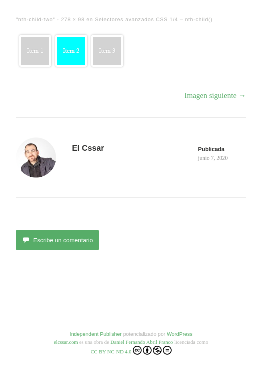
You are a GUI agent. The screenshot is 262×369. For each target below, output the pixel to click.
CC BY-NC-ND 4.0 (130, 350)
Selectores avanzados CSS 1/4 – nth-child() (153, 19)
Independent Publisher (96, 334)
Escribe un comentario (57, 240)
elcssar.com (66, 342)
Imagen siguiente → (215, 95)
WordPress (179, 334)
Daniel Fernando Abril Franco (141, 342)
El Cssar (88, 148)
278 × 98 (72, 19)
